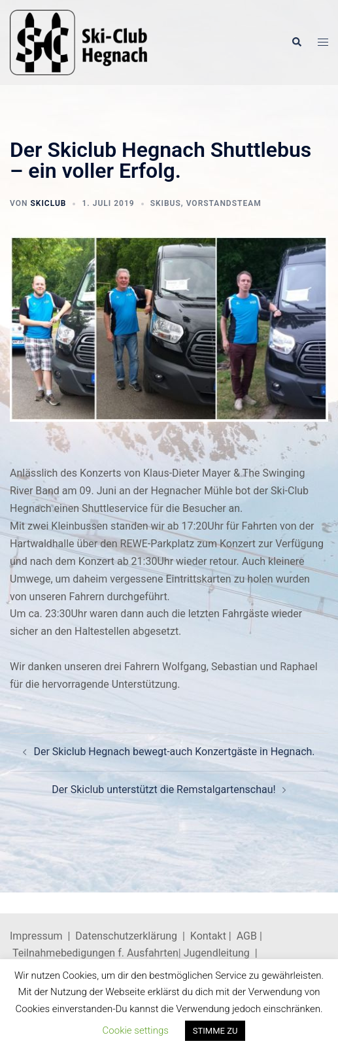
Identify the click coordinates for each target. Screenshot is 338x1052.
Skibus (165, 203)
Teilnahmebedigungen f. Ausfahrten (95, 953)
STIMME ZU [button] (215, 1031)
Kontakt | (210, 936)
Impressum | (42, 936)
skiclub (48, 203)
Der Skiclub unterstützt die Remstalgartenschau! (163, 789)
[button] (296, 42)
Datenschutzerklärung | (132, 936)
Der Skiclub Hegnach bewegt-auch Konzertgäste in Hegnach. (173, 751)
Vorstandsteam (224, 203)
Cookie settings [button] (136, 1030)
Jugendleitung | (219, 953)
